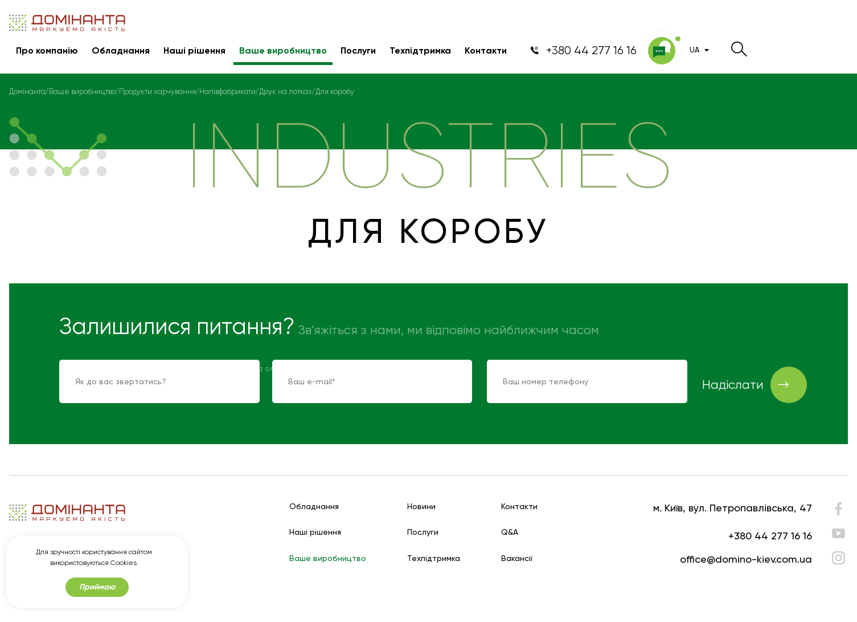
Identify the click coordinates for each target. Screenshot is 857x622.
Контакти (486, 51)
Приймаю (97, 587)
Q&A (509, 532)
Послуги (358, 51)
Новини (421, 506)
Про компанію (47, 51)
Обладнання (121, 51)
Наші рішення (194, 51)
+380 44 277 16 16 (770, 536)
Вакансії (517, 558)
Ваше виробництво (283, 51)
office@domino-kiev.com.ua (746, 559)
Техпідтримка (420, 51)
